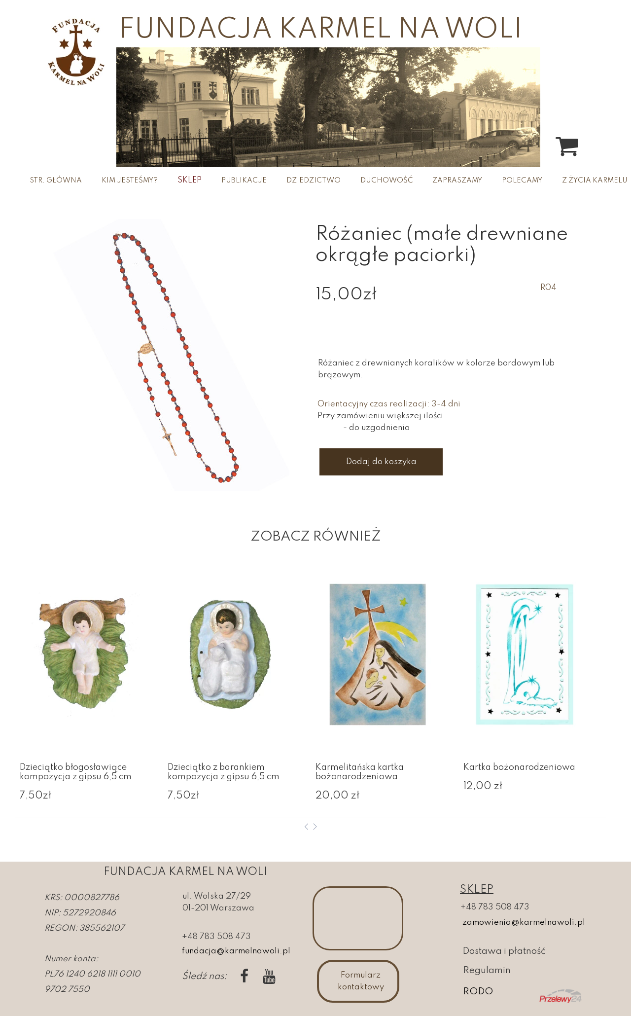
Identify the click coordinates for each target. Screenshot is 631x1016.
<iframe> (358, 918)
